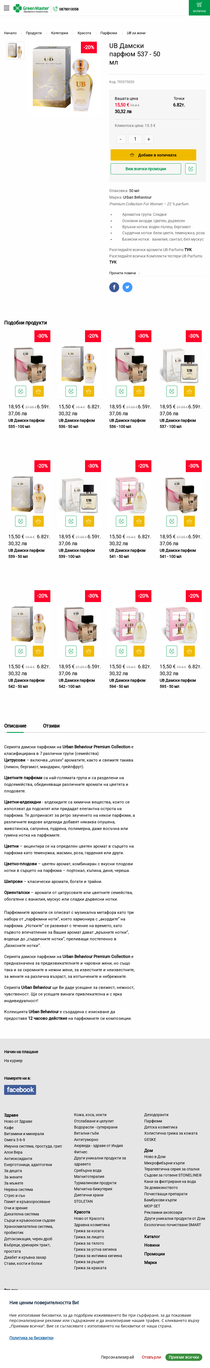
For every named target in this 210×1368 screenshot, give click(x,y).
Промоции (154, 1254)
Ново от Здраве (18, 1121)
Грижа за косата (89, 1231)
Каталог (152, 1236)
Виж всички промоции (146, 169)
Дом (148, 1150)
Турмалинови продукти (95, 1183)
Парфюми (153, 1121)
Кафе (8, 1127)
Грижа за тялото (89, 1243)
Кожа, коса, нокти (90, 1115)
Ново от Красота (89, 1218)
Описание (15, 726)
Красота (82, 1212)
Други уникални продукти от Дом (174, 1218)
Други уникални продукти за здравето (100, 1161)
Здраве (11, 1115)
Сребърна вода (88, 1170)
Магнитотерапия (89, 1176)
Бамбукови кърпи (160, 1200)
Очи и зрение (16, 1208)
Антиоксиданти (18, 1158)
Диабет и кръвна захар (25, 1257)
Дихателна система (21, 1214)
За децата (13, 1171)
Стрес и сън (14, 1195)
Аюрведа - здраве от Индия (98, 1145)
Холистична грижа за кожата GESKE (171, 1136)
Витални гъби (86, 1133)
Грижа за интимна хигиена (98, 1255)
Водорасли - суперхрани (96, 1127)
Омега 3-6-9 (14, 1140)
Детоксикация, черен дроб (28, 1239)
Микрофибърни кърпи (164, 1163)
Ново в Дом (154, 1156)
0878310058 (68, 9)
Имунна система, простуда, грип (33, 1146)
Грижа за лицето (89, 1237)
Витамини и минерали (24, 1134)
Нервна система (18, 1189)
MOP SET (152, 1206)
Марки (150, 1262)
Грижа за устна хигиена (95, 1249)
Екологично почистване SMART (172, 1225)
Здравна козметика (92, 1225)
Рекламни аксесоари (163, 1212)
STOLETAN (83, 1201)
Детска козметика (161, 1127)
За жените (13, 1177)
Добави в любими (191, 170)
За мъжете (13, 1183)
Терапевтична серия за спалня (172, 1169)
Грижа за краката (90, 1268)
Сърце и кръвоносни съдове (29, 1220)
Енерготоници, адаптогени (28, 1164)
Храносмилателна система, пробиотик (28, 1229)
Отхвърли (151, 1357)
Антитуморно (86, 1139)
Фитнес (80, 1152)
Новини (152, 1245)
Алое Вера (13, 1152)
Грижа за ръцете (89, 1262)
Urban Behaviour (137, 197)
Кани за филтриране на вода (170, 1181)
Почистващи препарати (165, 1194)
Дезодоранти (156, 1115)
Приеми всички (184, 1357)
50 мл (134, 190)
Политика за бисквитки (31, 1337)
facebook (20, 1090)
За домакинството (161, 1187)
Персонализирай (117, 1357)
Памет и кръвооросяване (27, 1201)
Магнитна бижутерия (93, 1189)
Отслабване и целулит (94, 1121)
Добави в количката (153, 155)
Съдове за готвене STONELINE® (173, 1175)
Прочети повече (124, 273)
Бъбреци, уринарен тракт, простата (27, 1248)
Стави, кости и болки (23, 1263)
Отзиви (51, 726)
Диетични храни (88, 1195)
